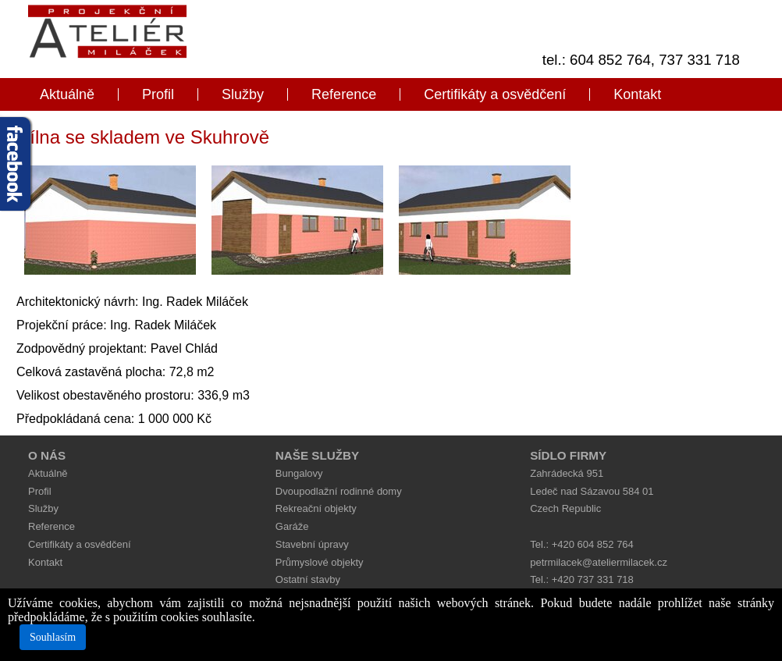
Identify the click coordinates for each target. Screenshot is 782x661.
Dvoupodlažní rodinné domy (338, 491)
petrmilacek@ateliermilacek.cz (598, 562)
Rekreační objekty (316, 508)
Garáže (292, 526)
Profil (158, 94)
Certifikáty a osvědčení (495, 94)
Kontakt (637, 94)
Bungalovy (299, 473)
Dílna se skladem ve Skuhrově (142, 136)
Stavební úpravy (312, 544)
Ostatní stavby (307, 579)
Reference (343, 94)
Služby (243, 94)
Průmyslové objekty (319, 562)
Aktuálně (67, 94)
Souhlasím (53, 637)
